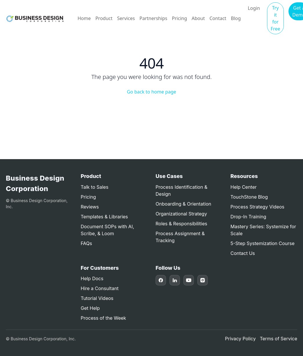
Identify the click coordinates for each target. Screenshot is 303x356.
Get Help (90, 308)
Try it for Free (275, 18)
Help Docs (92, 278)
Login (254, 8)
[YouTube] (188, 280)
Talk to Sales (94, 187)
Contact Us (242, 253)
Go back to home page (151, 92)
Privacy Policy (240, 338)
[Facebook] (161, 280)
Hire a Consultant (100, 288)
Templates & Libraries (104, 217)
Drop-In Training (248, 217)
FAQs (86, 243)
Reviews (90, 207)
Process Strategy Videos (257, 207)
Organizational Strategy (181, 214)
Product (104, 18)
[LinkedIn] (174, 280)
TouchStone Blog (249, 197)
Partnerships (153, 18)
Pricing (179, 18)
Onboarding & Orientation (183, 204)
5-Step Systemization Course (262, 243)
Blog (236, 18)
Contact (218, 18)
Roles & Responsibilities (181, 223)
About (198, 18)
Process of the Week (103, 318)
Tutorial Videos (97, 298)
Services (126, 18)
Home (84, 18)
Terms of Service (278, 338)
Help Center (243, 187)
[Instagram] (202, 280)
